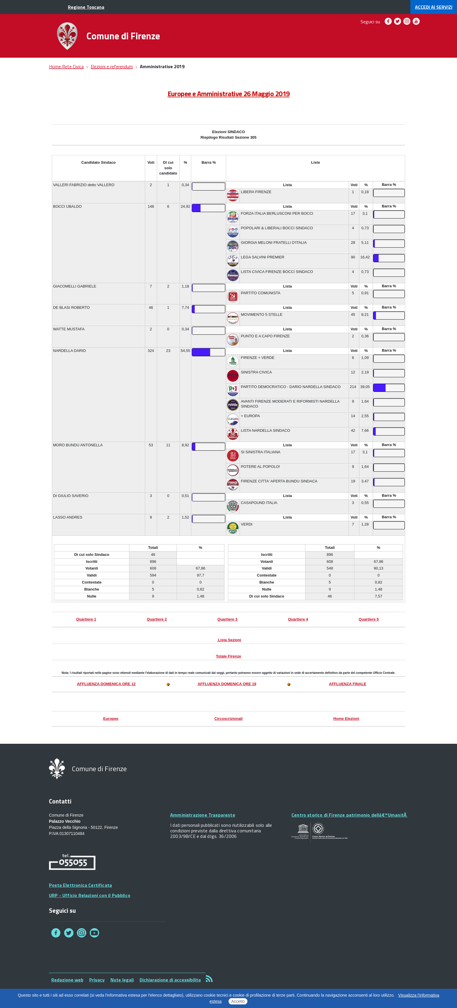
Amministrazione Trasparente (202, 814)
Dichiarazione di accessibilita (170, 979)
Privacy (97, 979)
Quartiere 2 (157, 619)
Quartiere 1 (86, 619)
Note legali (122, 979)
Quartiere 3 (227, 619)
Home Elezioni (346, 718)
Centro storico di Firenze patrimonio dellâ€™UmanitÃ (349, 814)
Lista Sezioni (229, 640)
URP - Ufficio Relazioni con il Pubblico (89, 895)
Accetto (238, 1001)
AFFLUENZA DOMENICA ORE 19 (227, 684)
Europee (110, 718)
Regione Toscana (86, 6)
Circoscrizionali (229, 718)
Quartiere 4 (298, 619)
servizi (433, 6)
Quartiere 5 (369, 619)
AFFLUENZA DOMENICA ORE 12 (106, 684)
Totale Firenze (228, 656)
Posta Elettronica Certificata (80, 885)
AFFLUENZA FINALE (347, 684)
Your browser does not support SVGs (319, 832)
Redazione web (67, 979)
